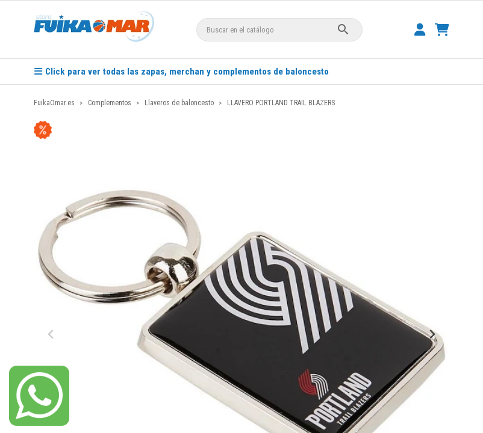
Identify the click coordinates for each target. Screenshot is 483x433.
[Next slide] (431, 335)
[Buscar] (279, 29)
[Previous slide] (51, 335)
